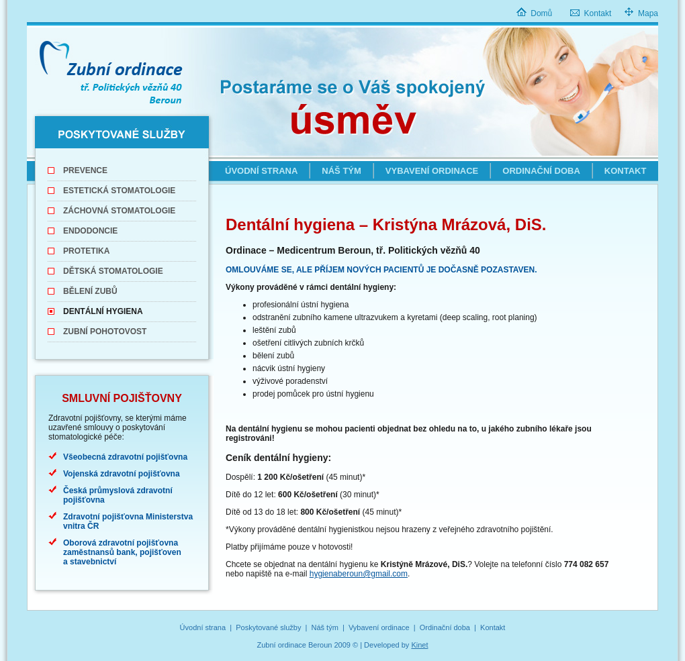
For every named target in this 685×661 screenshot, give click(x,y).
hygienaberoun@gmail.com (359, 573)
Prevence (85, 170)
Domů (541, 13)
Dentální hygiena (103, 311)
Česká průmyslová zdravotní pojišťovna (118, 495)
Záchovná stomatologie (119, 210)
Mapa (648, 13)
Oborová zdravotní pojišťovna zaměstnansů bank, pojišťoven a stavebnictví (122, 552)
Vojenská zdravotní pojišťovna (121, 473)
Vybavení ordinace (431, 171)
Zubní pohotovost (104, 331)
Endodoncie (90, 231)
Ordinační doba (541, 171)
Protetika (86, 251)
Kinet (419, 645)
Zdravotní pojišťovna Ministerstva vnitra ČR (128, 521)
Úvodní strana (261, 171)
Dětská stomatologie (113, 271)
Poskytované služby (268, 627)
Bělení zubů (90, 291)
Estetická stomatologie (119, 190)
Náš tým (341, 171)
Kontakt (598, 13)
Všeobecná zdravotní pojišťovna (125, 457)
